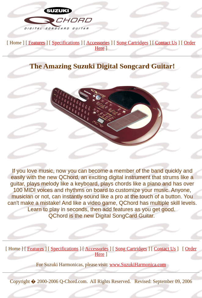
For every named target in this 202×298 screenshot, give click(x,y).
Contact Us (166, 42)
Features (36, 42)
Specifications (66, 42)
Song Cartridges (132, 42)
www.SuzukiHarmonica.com (137, 264)
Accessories (97, 42)
